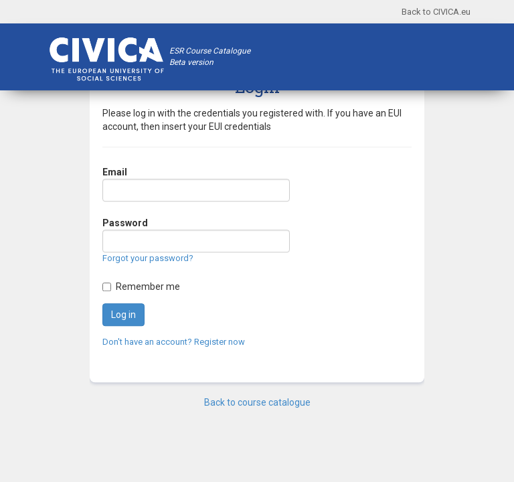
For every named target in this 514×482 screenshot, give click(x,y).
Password (125, 223)
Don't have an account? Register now (173, 342)
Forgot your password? (147, 259)
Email (114, 172)
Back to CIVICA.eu (436, 12)
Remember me (148, 286)
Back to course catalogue (257, 402)
